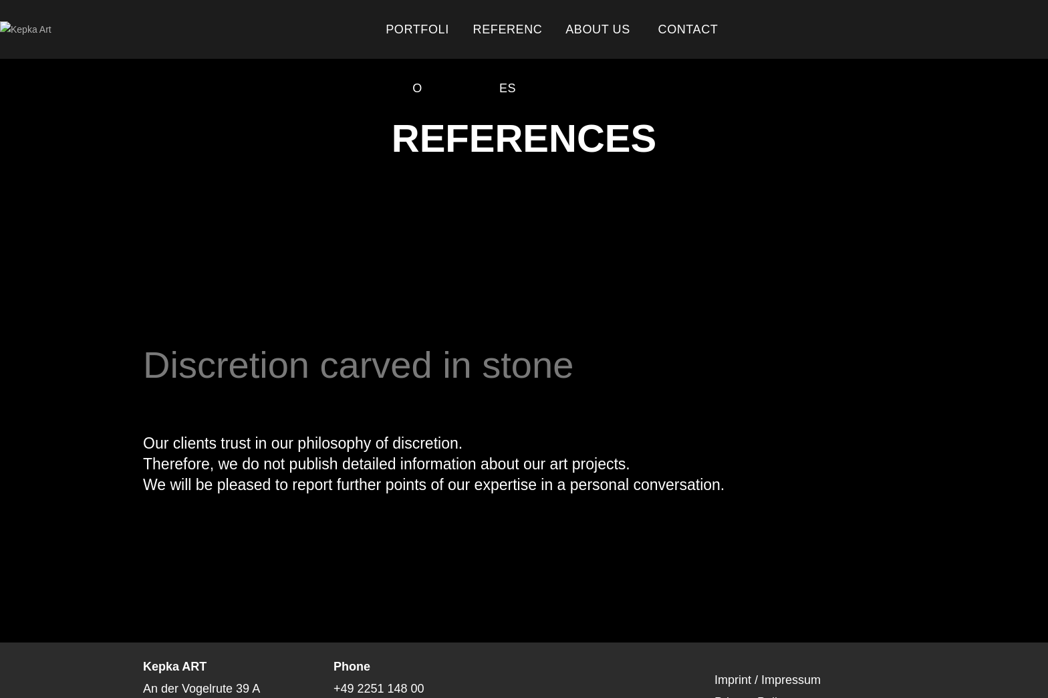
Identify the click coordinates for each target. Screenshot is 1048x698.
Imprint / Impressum (767, 680)
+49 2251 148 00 (379, 688)
